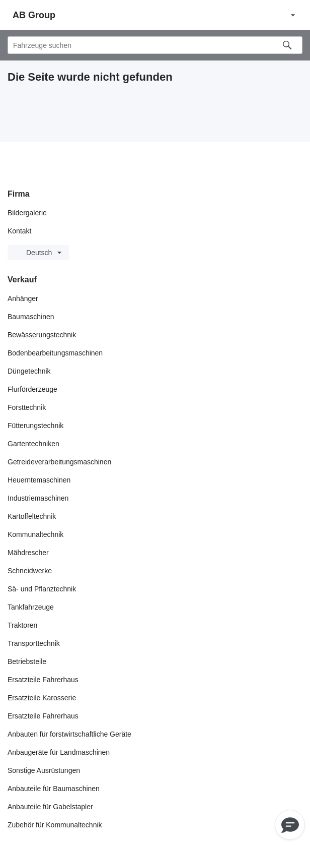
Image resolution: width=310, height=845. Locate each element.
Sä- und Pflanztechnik (42, 589)
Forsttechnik (27, 407)
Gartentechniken (33, 444)
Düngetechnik (29, 371)
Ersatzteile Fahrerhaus (43, 680)
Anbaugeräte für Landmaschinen (59, 752)
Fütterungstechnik (35, 425)
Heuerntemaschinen (39, 480)
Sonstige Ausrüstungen (44, 770)
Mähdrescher (28, 553)
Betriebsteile (27, 661)
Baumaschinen (31, 317)
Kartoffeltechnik (32, 516)
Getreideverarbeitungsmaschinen (59, 462)
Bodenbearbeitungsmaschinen (55, 353)
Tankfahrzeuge (31, 607)
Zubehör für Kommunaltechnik (55, 825)
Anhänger (23, 298)
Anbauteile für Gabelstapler (50, 807)
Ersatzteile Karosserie (42, 698)
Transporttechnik (34, 643)
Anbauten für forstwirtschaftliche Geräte (69, 734)
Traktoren (22, 625)
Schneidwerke (30, 571)
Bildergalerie (27, 213)
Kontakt (19, 231)
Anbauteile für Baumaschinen (54, 788)
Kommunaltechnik (35, 534)
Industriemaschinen (38, 498)
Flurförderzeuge (32, 389)
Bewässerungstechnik (42, 335)
